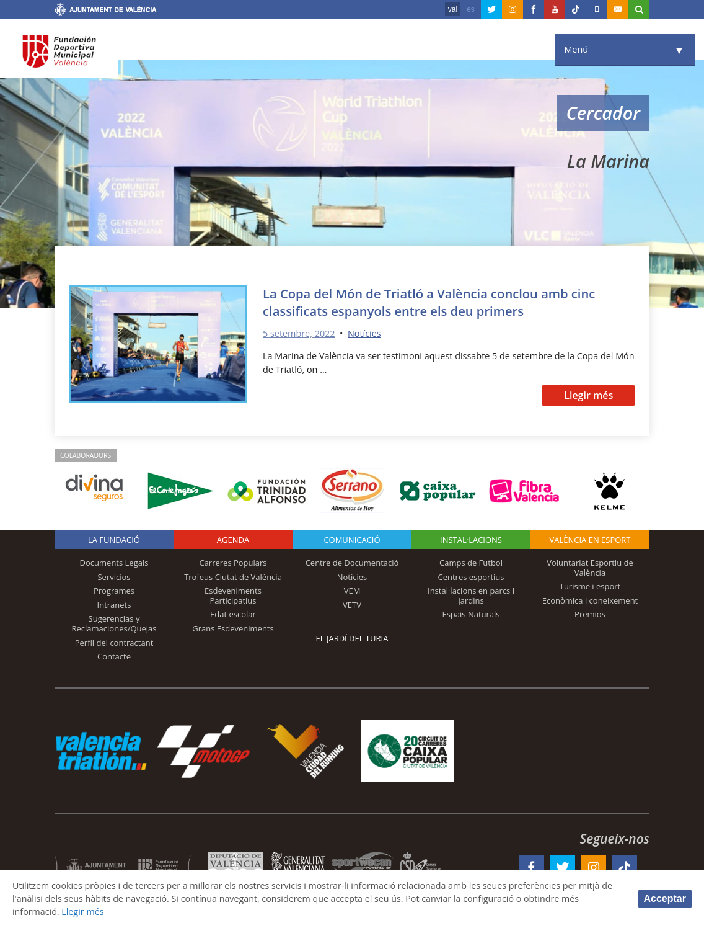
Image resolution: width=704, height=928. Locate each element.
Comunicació (351, 539)
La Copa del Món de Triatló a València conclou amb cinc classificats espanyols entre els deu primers (429, 302)
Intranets (114, 604)
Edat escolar (233, 614)
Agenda (233, 539)
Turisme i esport (590, 586)
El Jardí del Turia (352, 638)
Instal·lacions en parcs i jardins (471, 595)
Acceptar (665, 898)
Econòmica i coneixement (590, 600)
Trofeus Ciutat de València (233, 576)
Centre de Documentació (352, 562)
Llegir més (588, 395)
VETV (352, 604)
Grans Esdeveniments (232, 628)
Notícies (364, 333)
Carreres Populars (232, 562)
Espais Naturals (470, 614)
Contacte (114, 656)
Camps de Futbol (471, 562)
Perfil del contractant (114, 642)
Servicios (113, 576)
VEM (352, 590)
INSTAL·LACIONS (471, 539)
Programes (114, 590)
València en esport (589, 539)
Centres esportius (471, 576)
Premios (589, 614)
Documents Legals (114, 562)
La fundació (114, 539)
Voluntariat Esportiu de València (590, 567)
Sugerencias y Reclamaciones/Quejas (114, 623)
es (471, 9)
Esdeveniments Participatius (233, 595)
